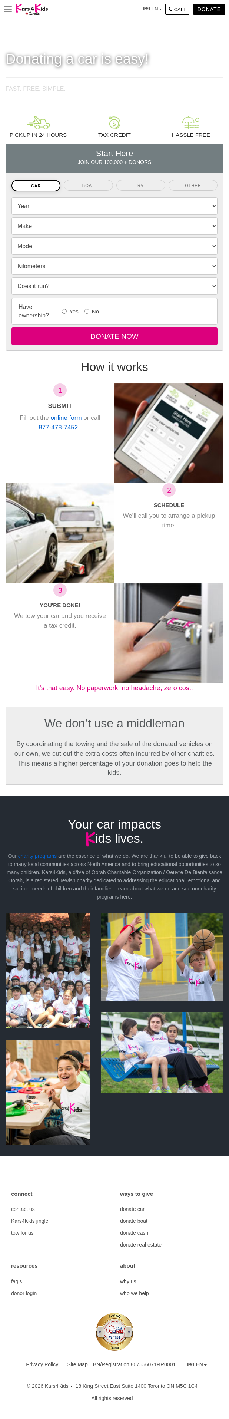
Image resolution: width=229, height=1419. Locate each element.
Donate (209, 9)
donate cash (134, 1233)
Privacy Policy (42, 1364)
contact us (23, 1209)
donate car (132, 1209)
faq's (16, 1281)
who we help (134, 1293)
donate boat (133, 1221)
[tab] (35, 185)
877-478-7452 (59, 427)
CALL (177, 9)
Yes (70, 311)
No (92, 311)
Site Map (77, 1364)
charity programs (37, 856)
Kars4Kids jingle (29, 1221)
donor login (24, 1293)
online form (66, 417)
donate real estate (141, 1245)
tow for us (22, 1233)
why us (128, 1281)
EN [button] (157, 8)
